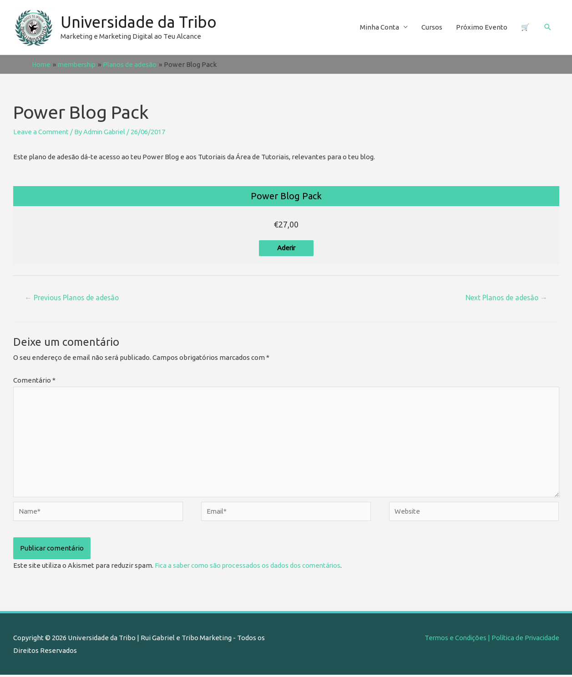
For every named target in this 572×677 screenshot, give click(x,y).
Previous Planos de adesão (73, 298)
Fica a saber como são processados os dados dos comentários (250, 567)
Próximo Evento (481, 27)
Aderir (286, 248)
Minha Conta (379, 27)
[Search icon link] (547, 27)
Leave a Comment (42, 132)
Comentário (34, 380)
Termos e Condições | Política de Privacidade (489, 639)
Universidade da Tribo (139, 22)
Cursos (431, 27)
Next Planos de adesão (505, 298)
